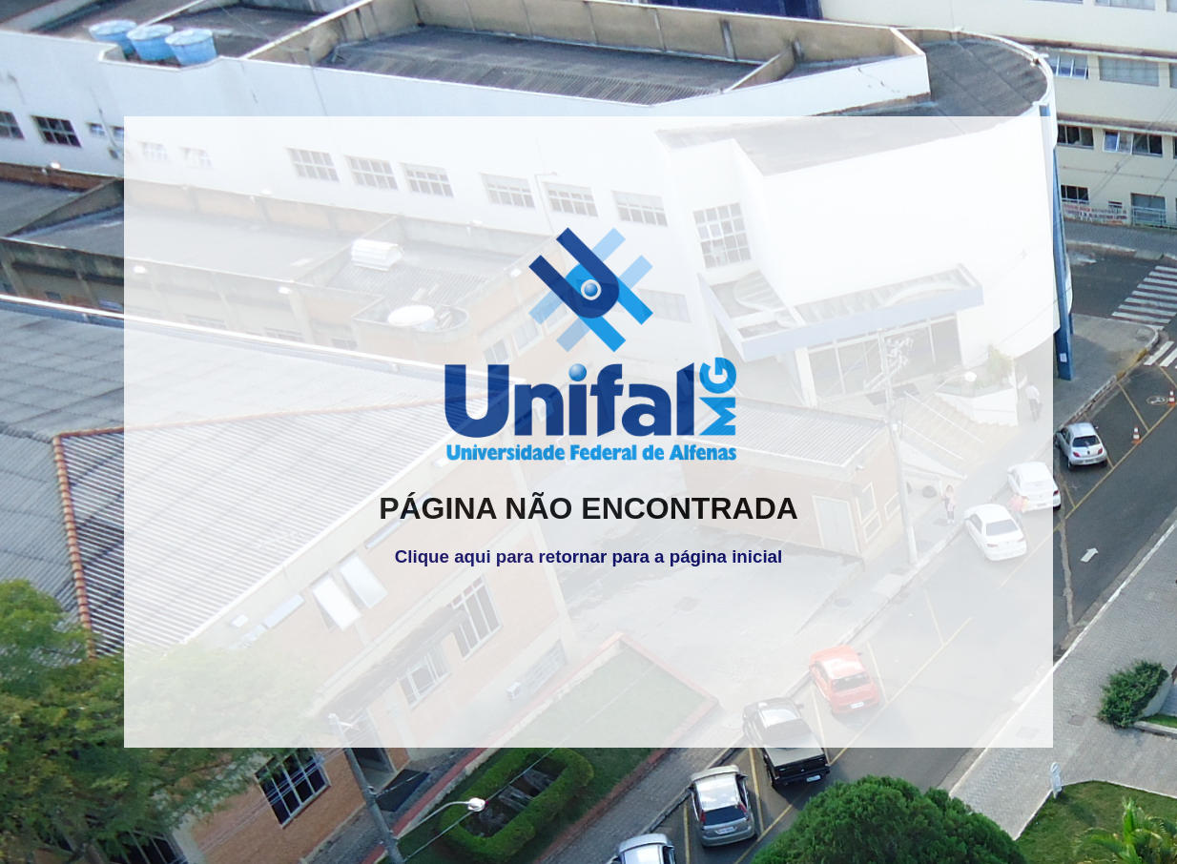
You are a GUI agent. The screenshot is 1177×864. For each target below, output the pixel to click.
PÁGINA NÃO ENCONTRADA (588, 508)
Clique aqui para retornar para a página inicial (588, 556)
